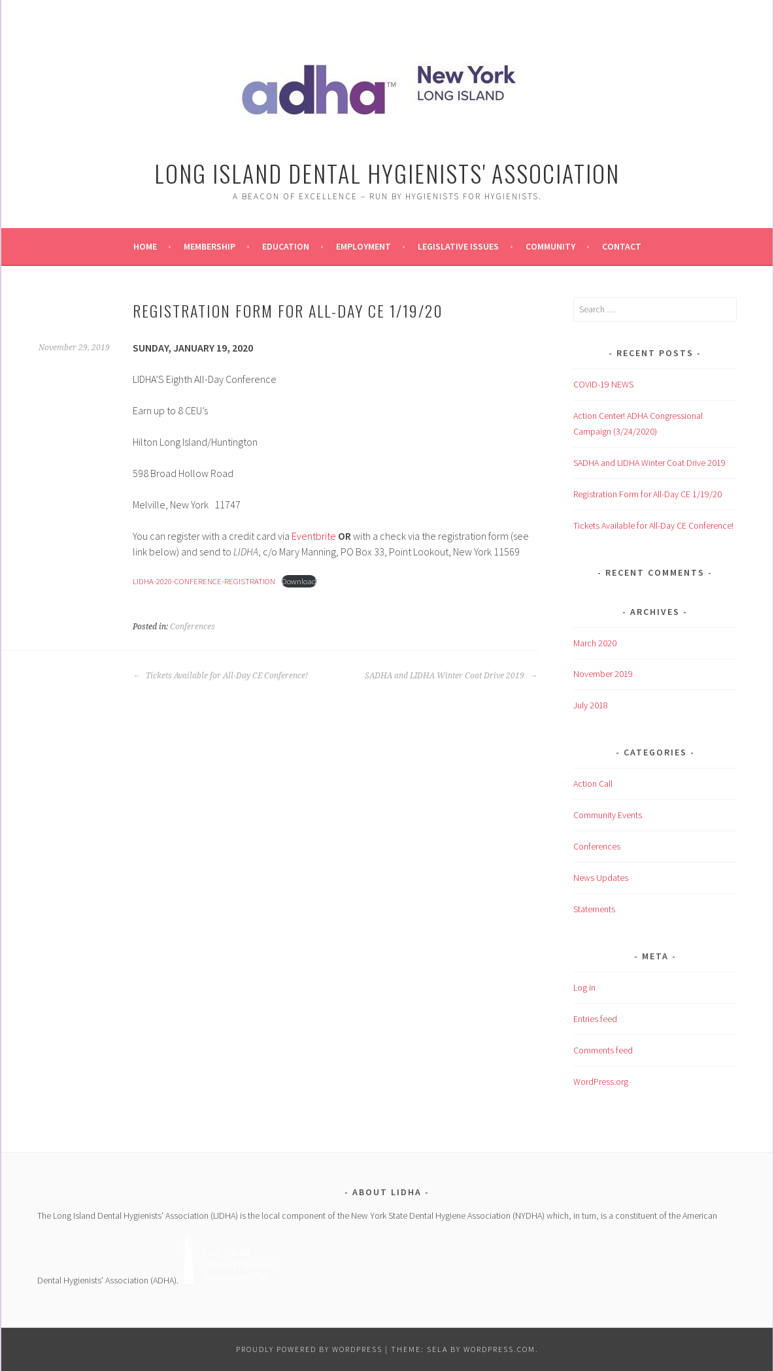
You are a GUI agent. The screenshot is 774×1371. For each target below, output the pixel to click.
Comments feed (603, 1050)
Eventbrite (314, 535)
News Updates (600, 878)
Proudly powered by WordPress (309, 1349)
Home (145, 246)
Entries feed (595, 1019)
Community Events (607, 815)
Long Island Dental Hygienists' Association (387, 173)
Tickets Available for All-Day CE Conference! (220, 675)
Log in (584, 987)
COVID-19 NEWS (603, 384)
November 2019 (603, 674)
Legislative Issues (458, 246)
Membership (209, 246)
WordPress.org (600, 1081)
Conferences (192, 626)
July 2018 (590, 705)
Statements (594, 909)
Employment (363, 246)
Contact (621, 246)
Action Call (593, 783)
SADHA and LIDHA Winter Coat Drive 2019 (451, 675)
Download (299, 581)
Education (285, 246)
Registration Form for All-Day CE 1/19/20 (647, 494)
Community (550, 246)
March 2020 (594, 643)
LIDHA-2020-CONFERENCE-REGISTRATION (204, 581)
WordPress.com (499, 1349)
